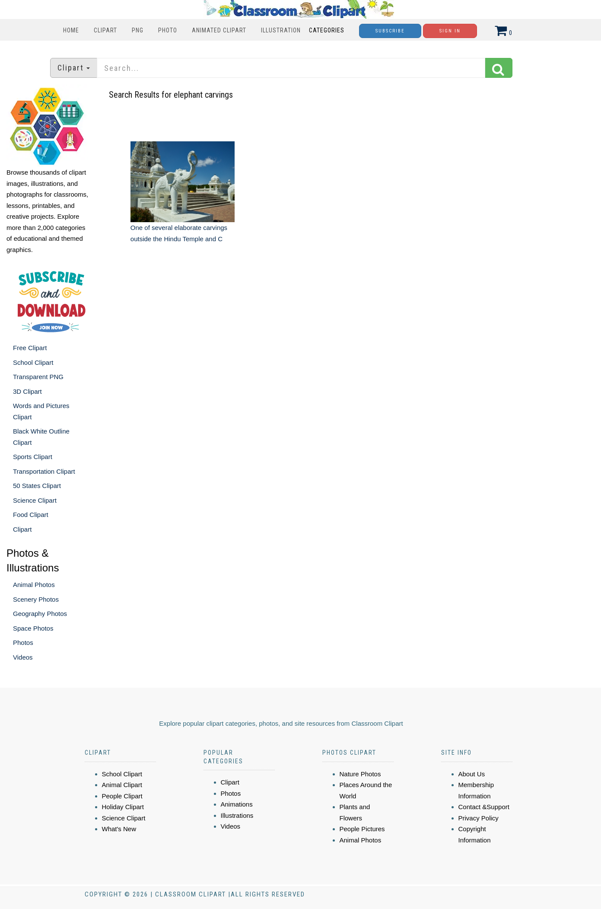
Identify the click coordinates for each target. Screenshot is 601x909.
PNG (137, 30)
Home (71, 30)
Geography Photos (40, 613)
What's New (119, 828)
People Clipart (122, 796)
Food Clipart (30, 514)
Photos (23, 642)
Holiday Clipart (123, 806)
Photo (167, 30)
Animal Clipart (122, 784)
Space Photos (33, 628)
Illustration (281, 30)
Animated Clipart (219, 30)
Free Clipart (30, 347)
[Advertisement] (301, 326)
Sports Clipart (32, 456)
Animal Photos (34, 584)
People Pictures (362, 828)
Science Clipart (35, 500)
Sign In (450, 31)
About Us (471, 774)
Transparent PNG (38, 376)
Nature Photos (360, 774)
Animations (237, 804)
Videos (23, 657)
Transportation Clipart (44, 471)
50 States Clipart (37, 485)
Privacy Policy (478, 818)
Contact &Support (483, 806)
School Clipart (33, 362)
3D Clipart (27, 391)
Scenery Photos (36, 599)
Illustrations (237, 815)
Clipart (105, 30)
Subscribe (390, 31)
